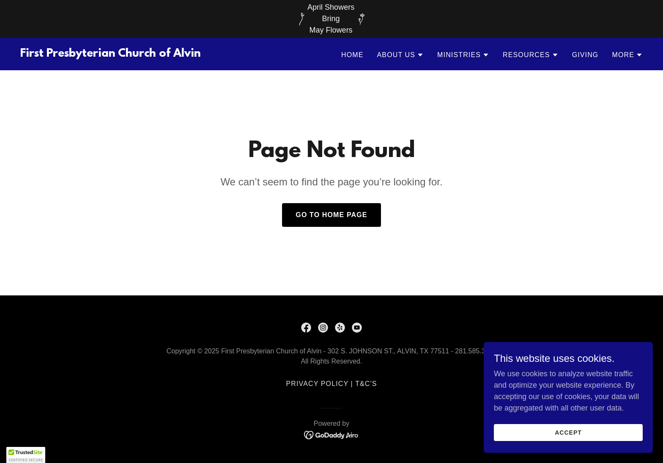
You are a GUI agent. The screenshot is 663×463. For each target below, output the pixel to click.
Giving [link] (585, 54)
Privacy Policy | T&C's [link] (331, 383)
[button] (400, 55)
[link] (110, 54)
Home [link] (352, 54)
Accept (568, 432)
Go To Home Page (331, 214)
